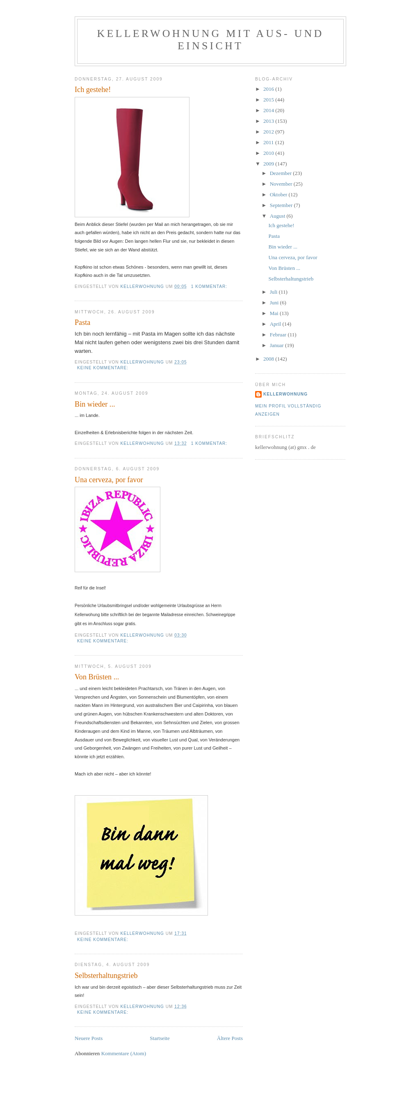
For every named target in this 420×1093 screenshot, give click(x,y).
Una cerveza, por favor (109, 480)
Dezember (281, 173)
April (276, 324)
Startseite (159, 1038)
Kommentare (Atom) (123, 1053)
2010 (269, 153)
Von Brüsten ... (97, 677)
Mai (275, 313)
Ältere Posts (230, 1038)
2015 (269, 100)
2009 (269, 164)
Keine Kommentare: (103, 368)
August (278, 216)
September (282, 205)
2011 (269, 142)
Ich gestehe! (93, 89)
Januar (277, 345)
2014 (269, 110)
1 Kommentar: (210, 286)
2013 (269, 121)
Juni (275, 302)
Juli (274, 292)
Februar (279, 334)
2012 (269, 132)
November (282, 184)
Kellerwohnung (285, 394)
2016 (269, 89)
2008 (269, 359)
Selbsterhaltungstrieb (106, 975)
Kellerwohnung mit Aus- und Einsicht (210, 40)
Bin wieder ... (95, 404)
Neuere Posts (89, 1038)
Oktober (279, 194)
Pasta (82, 322)
